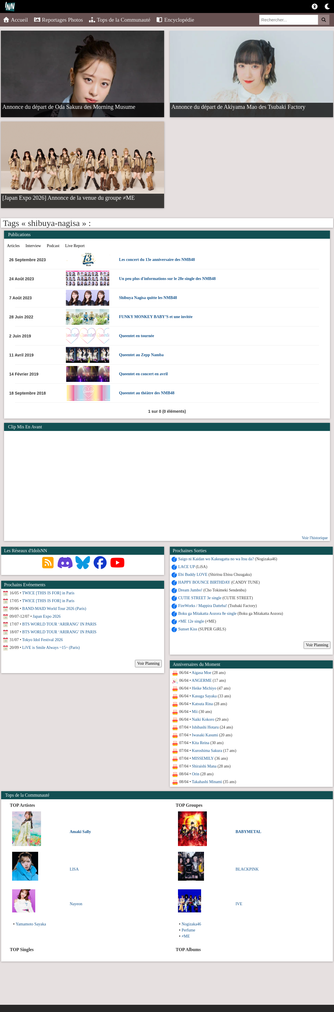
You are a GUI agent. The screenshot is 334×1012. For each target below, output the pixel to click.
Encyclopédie (175, 20)
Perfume (188, 930)
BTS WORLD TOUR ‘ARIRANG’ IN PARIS (59, 624)
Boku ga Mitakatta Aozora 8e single (206, 613)
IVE (238, 904)
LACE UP (185, 567)
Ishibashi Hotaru (203, 727)
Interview (33, 246)
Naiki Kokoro (201, 719)
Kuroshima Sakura (205, 750)
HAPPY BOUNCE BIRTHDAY (203, 582)
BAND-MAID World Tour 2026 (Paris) (54, 608)
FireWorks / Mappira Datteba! (201, 606)
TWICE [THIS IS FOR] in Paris (48, 593)
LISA (74, 869)
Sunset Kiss (186, 629)
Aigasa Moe (200, 673)
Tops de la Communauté (119, 20)
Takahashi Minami (205, 782)
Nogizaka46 (191, 924)
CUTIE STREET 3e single (198, 598)
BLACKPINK (247, 869)
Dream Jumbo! (189, 590)
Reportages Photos (58, 20)
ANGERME (200, 680)
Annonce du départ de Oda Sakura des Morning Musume (68, 106)
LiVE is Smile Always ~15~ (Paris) (51, 647)
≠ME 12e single (190, 621)
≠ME (185, 936)
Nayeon (76, 904)
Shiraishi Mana (202, 766)
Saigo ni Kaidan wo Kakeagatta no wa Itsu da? (215, 559)
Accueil (15, 20)
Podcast (53, 246)
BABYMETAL (248, 832)
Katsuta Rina (200, 704)
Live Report (75, 246)
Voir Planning (316, 645)
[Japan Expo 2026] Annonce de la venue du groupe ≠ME (68, 197)
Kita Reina (199, 743)
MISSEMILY (201, 758)
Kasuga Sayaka (202, 696)
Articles (13, 246)
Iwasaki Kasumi (203, 735)
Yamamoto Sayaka (31, 924)
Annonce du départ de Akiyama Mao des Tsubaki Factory (238, 106)
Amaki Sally (80, 832)
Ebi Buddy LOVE (191, 574)
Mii (193, 711)
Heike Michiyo (202, 688)
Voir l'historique (315, 538)
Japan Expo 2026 (46, 616)
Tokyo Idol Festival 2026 (42, 640)
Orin (194, 774)
